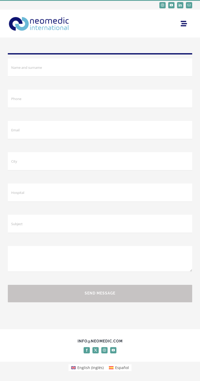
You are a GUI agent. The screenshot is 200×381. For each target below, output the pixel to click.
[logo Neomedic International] (39, 15)
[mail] (189, 5)
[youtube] (171, 5)
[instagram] (162, 5)
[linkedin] (180, 5)
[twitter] (95, 350)
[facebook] (87, 350)
